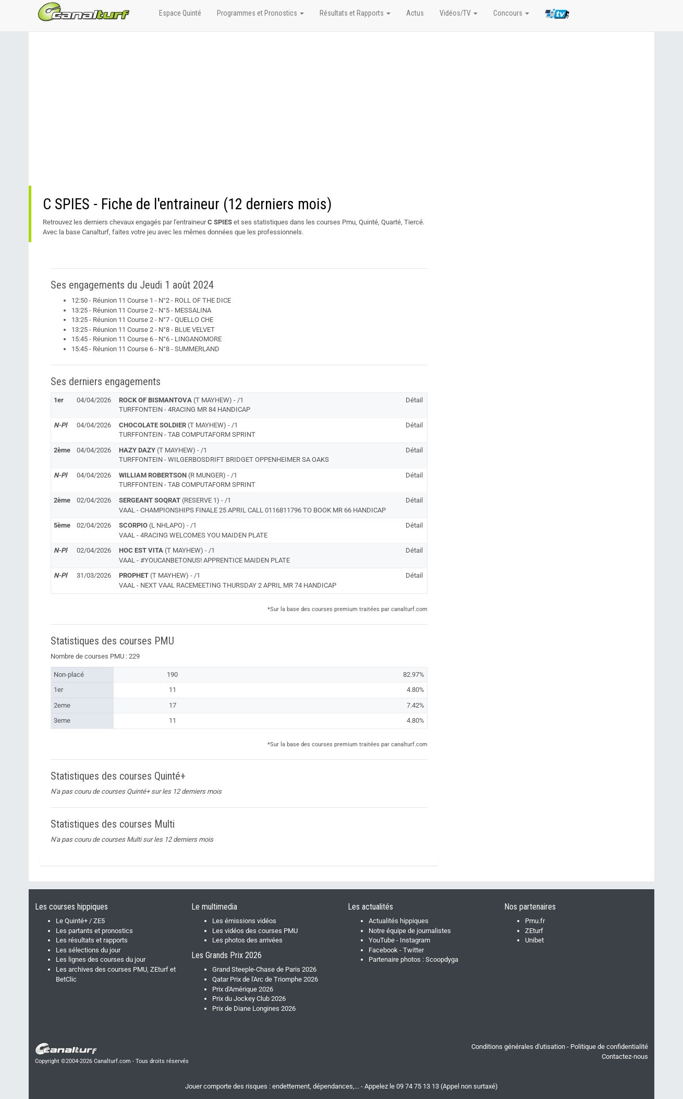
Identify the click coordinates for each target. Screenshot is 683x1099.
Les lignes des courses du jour (100, 959)
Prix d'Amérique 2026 (242, 989)
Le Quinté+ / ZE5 (80, 921)
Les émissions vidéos (244, 921)
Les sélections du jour (88, 950)
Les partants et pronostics (94, 931)
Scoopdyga (441, 959)
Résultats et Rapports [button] (355, 13)
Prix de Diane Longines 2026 (254, 1008)
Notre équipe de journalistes (410, 931)
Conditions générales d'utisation (518, 1046)
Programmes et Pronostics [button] (260, 13)
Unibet (534, 940)
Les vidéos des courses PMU (255, 931)
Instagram (415, 940)
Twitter (413, 950)
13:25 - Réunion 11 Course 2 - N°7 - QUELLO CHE (142, 320)
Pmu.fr (535, 921)
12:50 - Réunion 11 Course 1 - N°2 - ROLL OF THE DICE (151, 300)
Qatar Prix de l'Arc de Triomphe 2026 (265, 979)
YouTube (382, 940)
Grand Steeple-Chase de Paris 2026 (264, 969)
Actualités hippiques (399, 921)
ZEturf (534, 931)
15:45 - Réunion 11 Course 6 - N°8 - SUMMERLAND (145, 349)
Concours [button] (511, 13)
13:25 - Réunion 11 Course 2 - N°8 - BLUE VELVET (143, 329)
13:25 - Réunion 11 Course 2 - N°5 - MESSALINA (141, 310)
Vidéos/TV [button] (459, 13)
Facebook (383, 950)
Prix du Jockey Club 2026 (249, 998)
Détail (414, 400)
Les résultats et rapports (92, 940)
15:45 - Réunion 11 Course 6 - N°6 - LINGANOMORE (146, 339)
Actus (415, 13)
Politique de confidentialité (609, 1046)
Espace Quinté (180, 13)
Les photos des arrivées (247, 940)
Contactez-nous (625, 1056)
